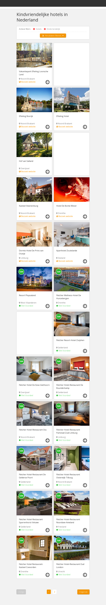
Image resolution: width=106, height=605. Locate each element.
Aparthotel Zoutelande (66, 250)
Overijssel (25, 168)
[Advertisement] (71, 61)
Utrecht (61, 571)
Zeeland (61, 257)
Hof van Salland (26, 161)
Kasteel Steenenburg (28, 205)
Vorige (21, 591)
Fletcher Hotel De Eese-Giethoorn (34, 384)
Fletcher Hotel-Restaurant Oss (33, 429)
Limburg (24, 257)
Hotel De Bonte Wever (66, 205)
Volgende (83, 591)
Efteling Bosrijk (26, 116)
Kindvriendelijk (52, 29)
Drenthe (62, 213)
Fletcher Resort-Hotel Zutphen (70, 340)
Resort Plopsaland (27, 295)
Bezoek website (27, 81)
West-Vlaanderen (28, 302)
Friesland (62, 526)
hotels (37, 29)
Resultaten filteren (53, 35)
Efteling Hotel (62, 116)
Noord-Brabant (28, 78)
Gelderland (63, 347)
